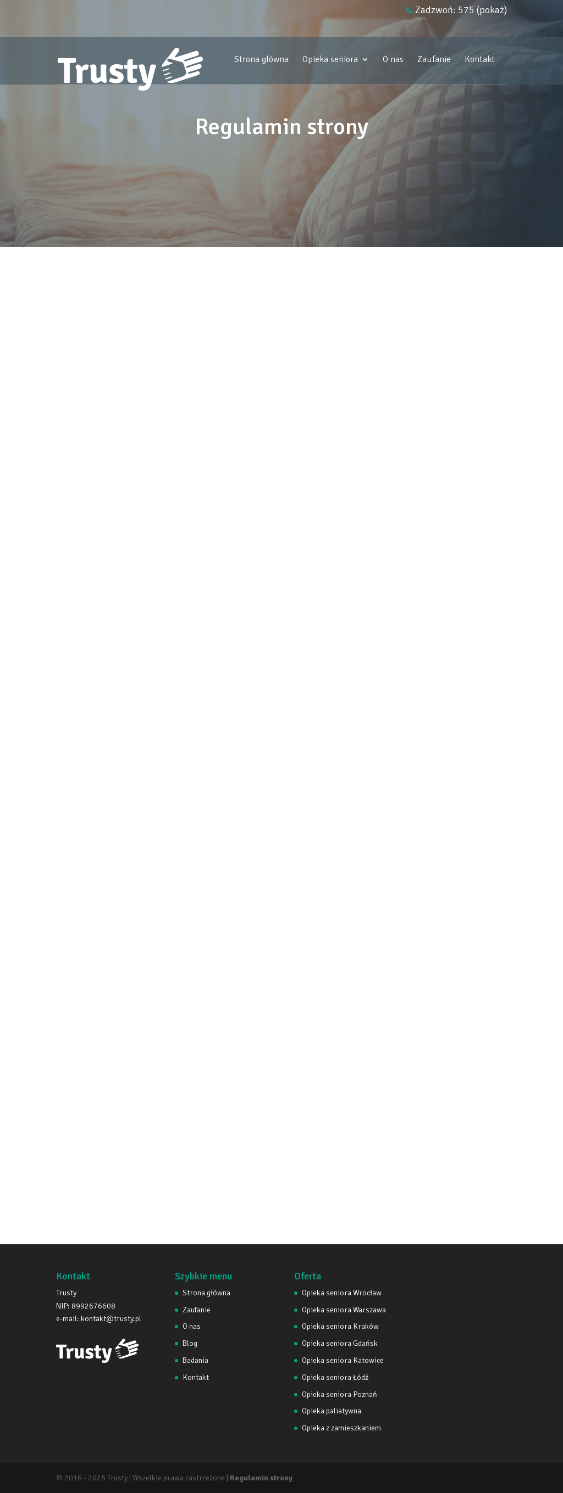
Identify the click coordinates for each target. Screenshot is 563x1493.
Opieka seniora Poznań (339, 1394)
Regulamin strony (261, 1478)
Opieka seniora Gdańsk (340, 1343)
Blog (190, 1343)
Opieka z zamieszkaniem (341, 1428)
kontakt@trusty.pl (111, 1318)
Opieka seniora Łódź (335, 1377)
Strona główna (261, 60)
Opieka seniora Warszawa (344, 1310)
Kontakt (480, 60)
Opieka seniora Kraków (340, 1326)
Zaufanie (434, 60)
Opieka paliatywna (331, 1411)
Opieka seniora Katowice (343, 1360)
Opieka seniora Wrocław (342, 1293)
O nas (393, 60)
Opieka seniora (330, 60)
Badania (195, 1360)
